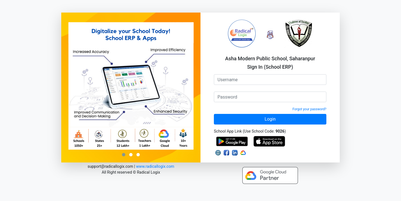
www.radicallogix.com (155, 166)
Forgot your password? (309, 109)
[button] (123, 156)
